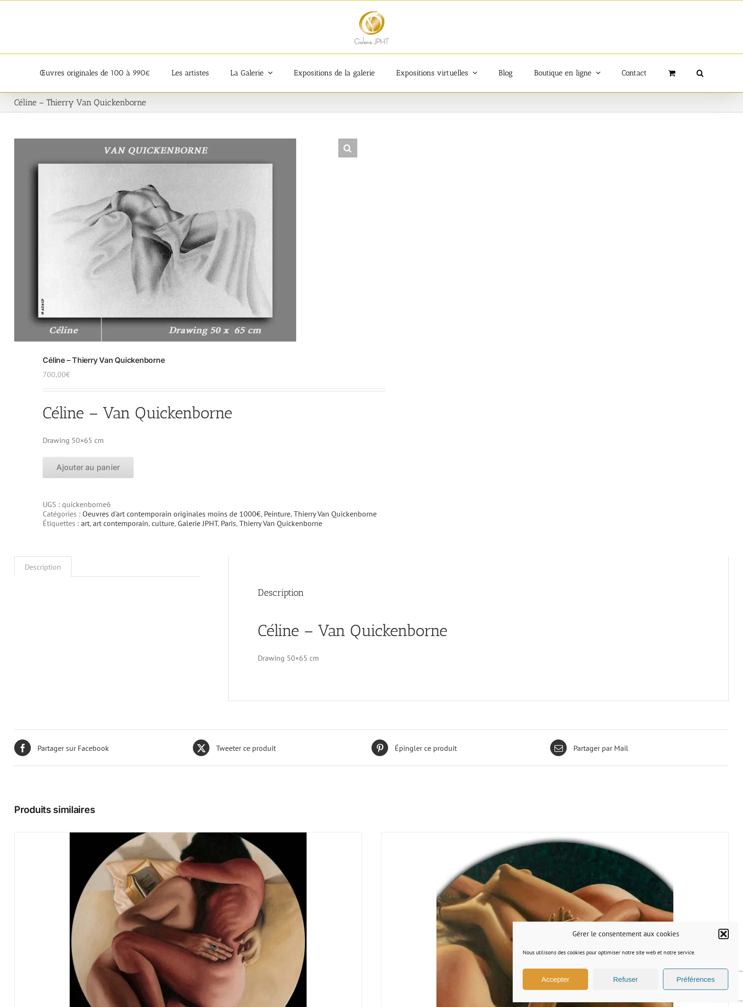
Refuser (625, 979)
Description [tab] (43, 567)
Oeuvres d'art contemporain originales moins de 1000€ (171, 513)
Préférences (696, 979)
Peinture (277, 513)
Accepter (555, 979)
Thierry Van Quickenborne (335, 513)
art (85, 523)
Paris (228, 523)
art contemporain (120, 523)
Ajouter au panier (88, 467)
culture (163, 523)
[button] (723, 934)
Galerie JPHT (197, 523)
